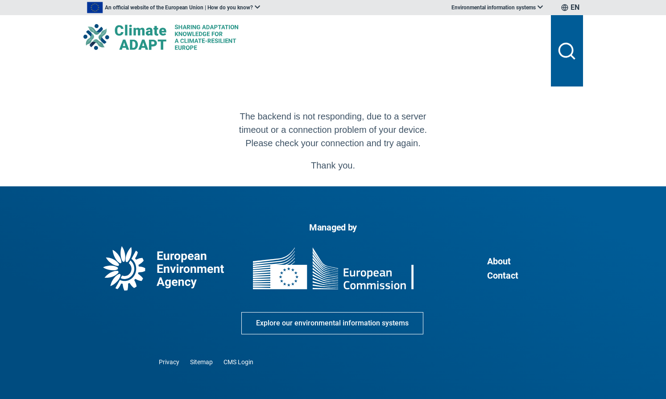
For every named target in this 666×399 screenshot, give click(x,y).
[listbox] (173, 7)
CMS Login (238, 362)
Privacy (169, 362)
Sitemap (201, 362)
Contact (502, 275)
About (499, 261)
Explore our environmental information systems (332, 323)
